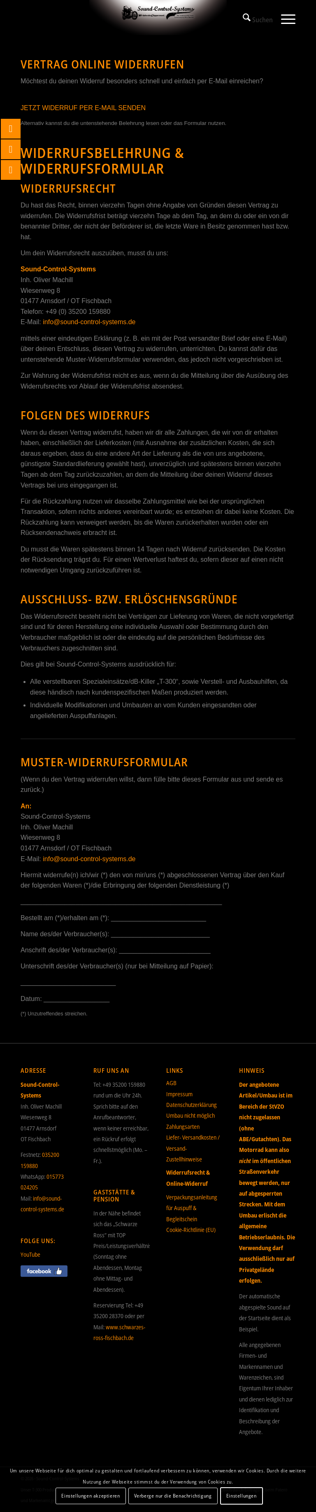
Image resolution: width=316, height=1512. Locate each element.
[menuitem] (254, 18)
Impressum (179, 1094)
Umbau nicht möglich (190, 1115)
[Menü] (284, 18)
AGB (171, 1083)
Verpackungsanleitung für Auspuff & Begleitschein (191, 1208)
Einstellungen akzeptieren (90, 1495)
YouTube (30, 1254)
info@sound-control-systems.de (89, 321)
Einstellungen (241, 1495)
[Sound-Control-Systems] (158, 18)
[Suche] (254, 18)
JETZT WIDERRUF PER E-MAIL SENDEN (83, 107)
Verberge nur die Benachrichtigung (173, 1495)
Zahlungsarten (183, 1126)
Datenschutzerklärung (191, 1105)
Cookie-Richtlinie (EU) (191, 1230)
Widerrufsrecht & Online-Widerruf (188, 1177)
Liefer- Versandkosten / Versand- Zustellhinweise (193, 1148)
